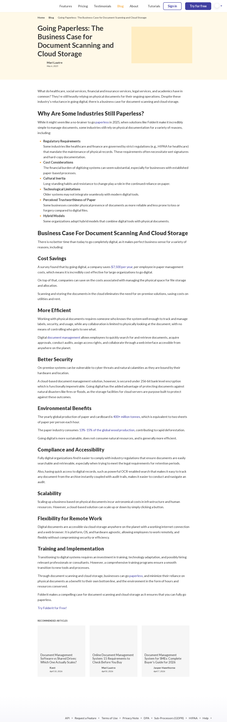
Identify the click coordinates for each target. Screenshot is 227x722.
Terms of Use (109, 718)
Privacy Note (131, 718)
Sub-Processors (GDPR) (169, 718)
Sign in (172, 6)
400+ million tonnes (126, 417)
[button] (218, 6)
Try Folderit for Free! (52, 608)
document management (63, 337)
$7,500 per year (122, 267)
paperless (102, 122)
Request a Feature (85, 718)
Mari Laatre (54, 62)
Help (206, 718)
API (67, 718)
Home (41, 17)
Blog (51, 17)
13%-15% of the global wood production (107, 430)
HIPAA (193, 718)
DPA (146, 718)
